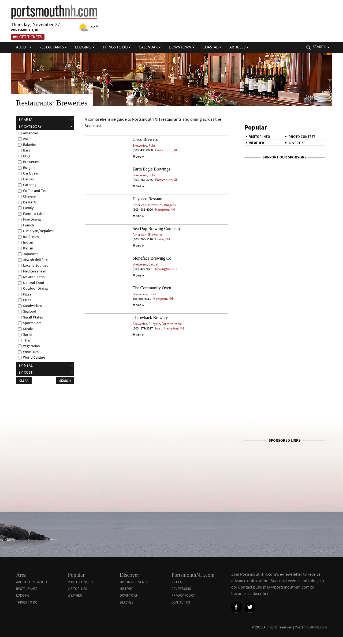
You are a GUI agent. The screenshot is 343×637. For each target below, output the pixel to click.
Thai (26, 340)
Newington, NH (166, 269)
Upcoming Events (134, 582)
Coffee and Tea (35, 190)
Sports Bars (32, 323)
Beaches (126, 602)
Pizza (152, 294)
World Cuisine (34, 357)
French (28, 225)
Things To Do (27, 602)
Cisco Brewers (145, 139)
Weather (256, 143)
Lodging (22, 595)
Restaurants (26, 588)
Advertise (297, 143)
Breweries (140, 145)
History (126, 588)
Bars (26, 150)
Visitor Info (259, 136)
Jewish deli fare (35, 259)
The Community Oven (152, 288)
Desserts (30, 202)
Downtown (129, 595)
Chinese (29, 196)
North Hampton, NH (169, 328)
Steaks (28, 329)
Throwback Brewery (150, 317)
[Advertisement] (284, 453)
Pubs (151, 145)
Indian (28, 242)
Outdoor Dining (35, 288)
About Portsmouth (32, 582)
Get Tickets (27, 37)
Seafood (29, 311)
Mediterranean (34, 271)
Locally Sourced (36, 265)
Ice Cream (31, 236)
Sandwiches (32, 306)
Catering (29, 185)
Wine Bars (31, 352)
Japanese (30, 254)
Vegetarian (31, 346)
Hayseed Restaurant (150, 198)
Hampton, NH (165, 209)
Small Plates (33, 317)
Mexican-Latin (34, 277)
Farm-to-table (172, 323)
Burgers (170, 205)
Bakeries (29, 144)
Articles (178, 582)
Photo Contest (302, 136)
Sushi (27, 334)
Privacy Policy (183, 595)
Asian (27, 138)
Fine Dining (32, 219)
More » (138, 156)
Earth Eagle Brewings (151, 169)
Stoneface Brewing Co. (153, 258)
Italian (28, 248)
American (140, 205)
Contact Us (181, 602)
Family (28, 208)
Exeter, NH (162, 239)
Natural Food (33, 282)
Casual (153, 264)
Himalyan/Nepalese (38, 231)
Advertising (181, 588)
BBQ (26, 156)
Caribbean (31, 173)
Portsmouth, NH (166, 150)
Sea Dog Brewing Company (157, 228)
